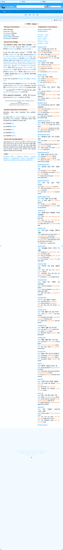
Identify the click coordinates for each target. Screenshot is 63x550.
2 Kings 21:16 (30, 62)
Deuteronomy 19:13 (21, 67)
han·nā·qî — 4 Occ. (43, 34)
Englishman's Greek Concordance (23, 158)
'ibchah (18, 117)
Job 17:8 (9, 56)
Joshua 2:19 (41, 228)
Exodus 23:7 (13, 54)
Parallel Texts (29, 160)
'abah (29, 117)
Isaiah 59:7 (6, 65)
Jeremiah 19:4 (12, 71)
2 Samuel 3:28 (42, 280)
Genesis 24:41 (7, 47)
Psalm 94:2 (14, 63)
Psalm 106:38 (22, 63)
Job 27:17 (25, 56)
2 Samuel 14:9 (42, 297)
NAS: (39, 51)
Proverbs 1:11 (15, 58)
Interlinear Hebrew (22, 156)
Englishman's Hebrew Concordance (13, 160)
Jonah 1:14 (16, 97)
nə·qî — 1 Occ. (42, 40)
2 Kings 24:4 (31, 67)
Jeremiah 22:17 (8, 69)
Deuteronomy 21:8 (43, 152)
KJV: (39, 54)
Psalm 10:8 (32, 56)
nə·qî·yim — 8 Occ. (43, 41)
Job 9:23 (26, 58)
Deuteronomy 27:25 (9, 62)
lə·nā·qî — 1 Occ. (43, 36)
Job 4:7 (40, 363)
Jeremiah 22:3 (25, 65)
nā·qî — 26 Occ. (42, 38)
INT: (39, 58)
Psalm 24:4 (28, 47)
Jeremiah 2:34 (12, 49)
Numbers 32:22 (16, 85)
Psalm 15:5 (6, 58)
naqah (12, 118)
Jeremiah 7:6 (15, 65)
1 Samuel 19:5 (20, 62)
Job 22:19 (41, 407)
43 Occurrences (42, 425)
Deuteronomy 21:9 (27, 69)
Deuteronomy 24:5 (11, 87)
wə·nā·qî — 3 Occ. (43, 43)
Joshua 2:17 (17, 92)
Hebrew (10, 20)
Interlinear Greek (8, 156)
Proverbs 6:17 (31, 63)
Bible (3, 20)
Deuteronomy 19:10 (29, 60)
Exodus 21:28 (23, 78)
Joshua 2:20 (41, 246)
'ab (26, 117)
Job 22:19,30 (16, 56)
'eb (14, 117)
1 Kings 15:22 (22, 87)
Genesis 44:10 (25, 49)
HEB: (39, 49)
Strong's (6, 20)
